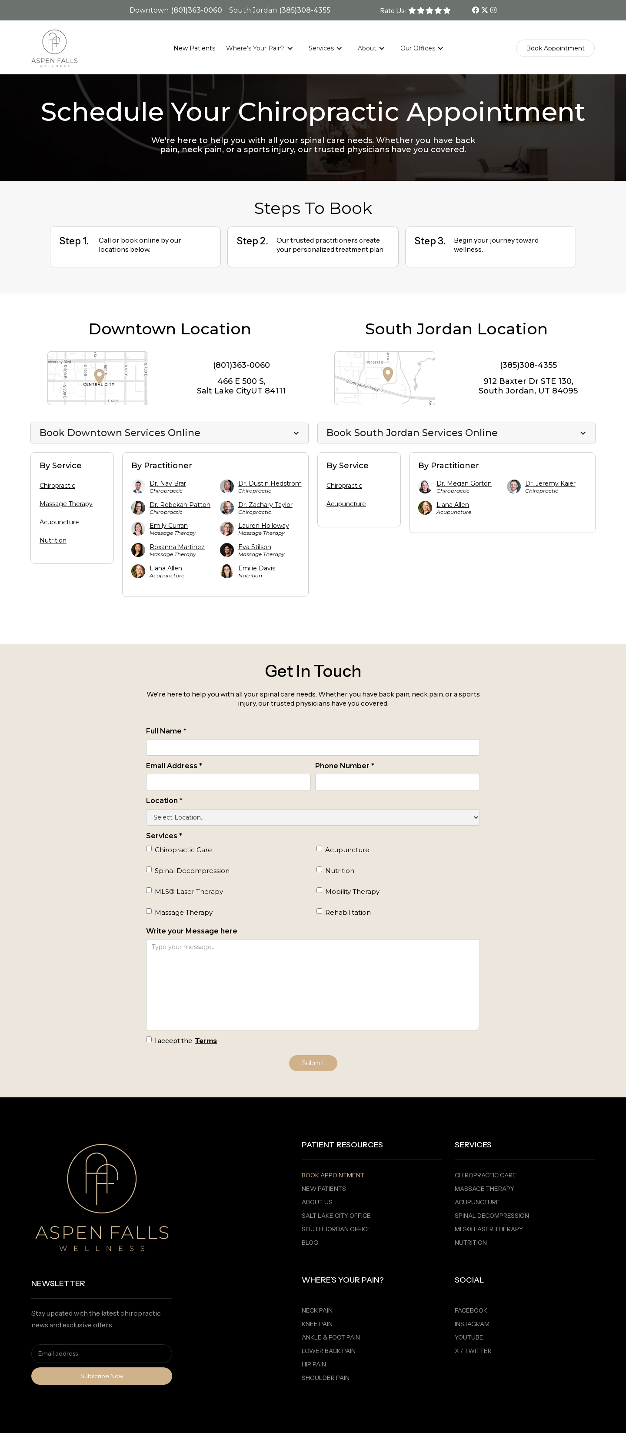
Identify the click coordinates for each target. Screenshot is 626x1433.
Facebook (471, 1310)
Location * (164, 800)
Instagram (472, 1324)
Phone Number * (344, 766)
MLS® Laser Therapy (489, 1229)
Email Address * (174, 766)
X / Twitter (473, 1351)
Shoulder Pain (326, 1378)
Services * (164, 836)
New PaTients (324, 1189)
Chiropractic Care (485, 1175)
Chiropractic (57, 486)
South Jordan (253, 10)
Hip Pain (314, 1364)
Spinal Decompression (492, 1216)
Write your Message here (191, 931)
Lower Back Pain (329, 1351)
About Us (317, 1202)
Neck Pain (317, 1310)
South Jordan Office (336, 1229)
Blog (310, 1242)
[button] (264, 48)
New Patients (194, 48)
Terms (206, 1040)
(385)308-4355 (304, 10)
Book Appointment (333, 1175)
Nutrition (53, 540)
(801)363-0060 (196, 10)
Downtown (149, 10)
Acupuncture (59, 522)
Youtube (469, 1337)
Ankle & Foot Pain (331, 1337)
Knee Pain (317, 1324)
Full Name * (166, 731)
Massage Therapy (66, 504)
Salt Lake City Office (336, 1216)
